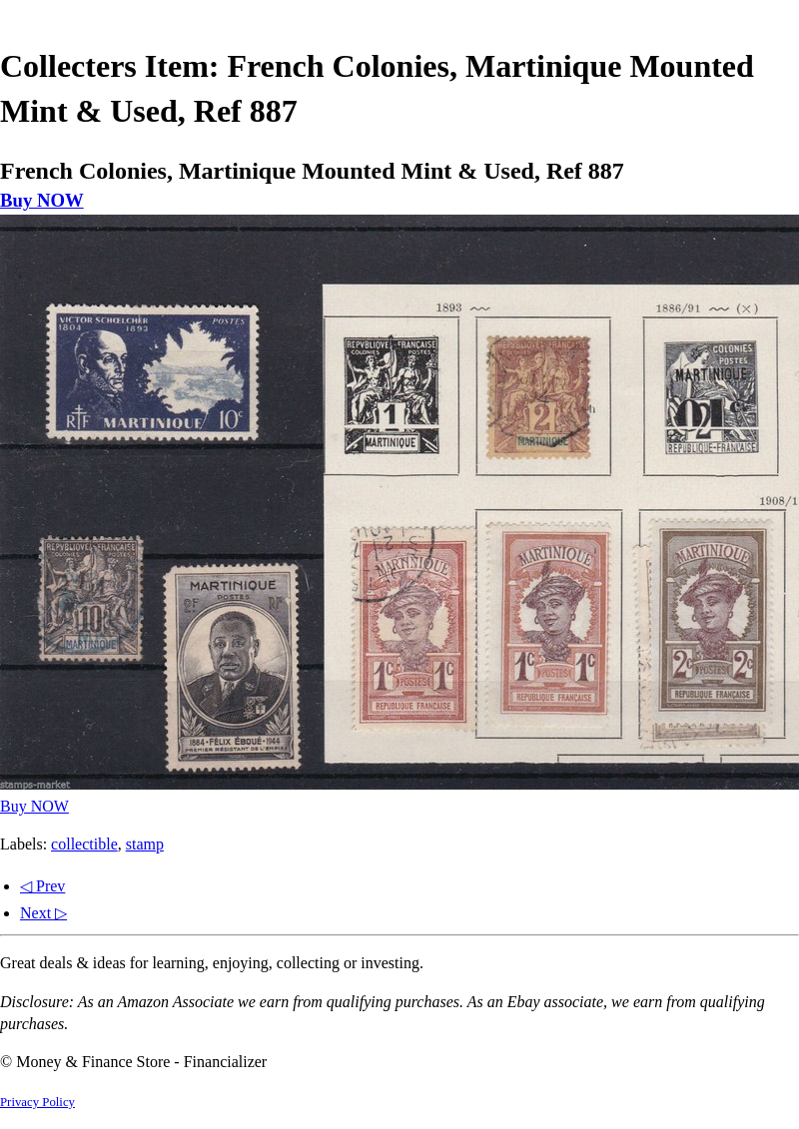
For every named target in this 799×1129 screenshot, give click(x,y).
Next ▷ (43, 912)
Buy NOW (42, 200)
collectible (84, 844)
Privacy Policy (37, 1102)
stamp (145, 844)
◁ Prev (42, 885)
